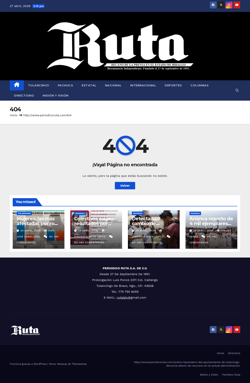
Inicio (13, 115)
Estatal (89, 85)
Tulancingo (38, 85)
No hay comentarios (89, 242)
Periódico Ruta (231, 374)
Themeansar (79, 363)
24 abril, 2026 (31, 230)
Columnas (199, 85)
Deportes (173, 85)
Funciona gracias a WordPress (28, 363)
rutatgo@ (124, 297)
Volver (125, 185)
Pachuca (65, 85)
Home (220, 353)
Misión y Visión (56, 95)
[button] (237, 90)
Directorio (24, 95)
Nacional (113, 85)
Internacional (143, 85)
